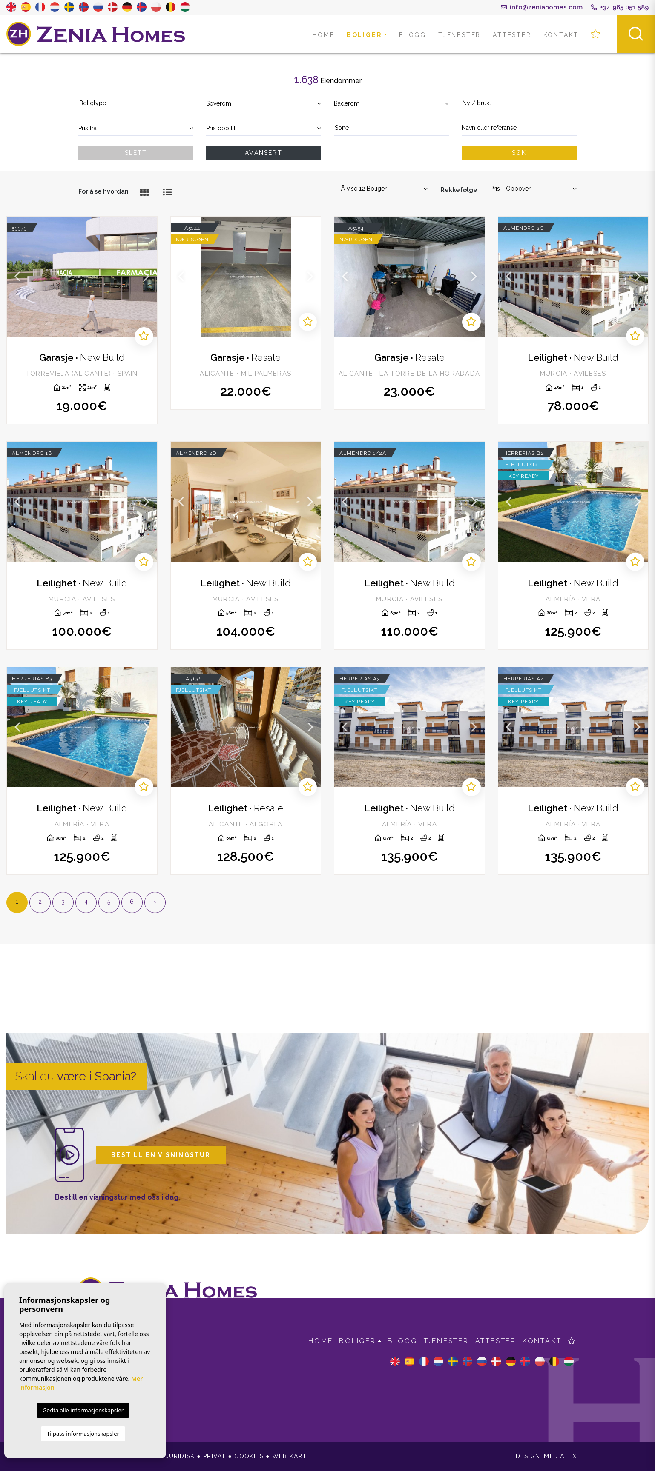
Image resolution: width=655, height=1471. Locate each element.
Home (324, 34)
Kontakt (561, 34)
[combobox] (135, 103)
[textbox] (135, 103)
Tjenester (459, 34)
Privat (214, 1456)
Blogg (412, 34)
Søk (519, 152)
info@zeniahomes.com (542, 7)
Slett (136, 152)
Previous (17, 277)
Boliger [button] (364, 34)
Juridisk (180, 1456)
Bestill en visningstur (160, 1154)
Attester (512, 34)
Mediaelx (560, 1456)
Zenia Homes (95, 34)
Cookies (248, 1456)
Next (146, 277)
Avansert (263, 152)
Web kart (289, 1456)
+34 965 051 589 (620, 7)
